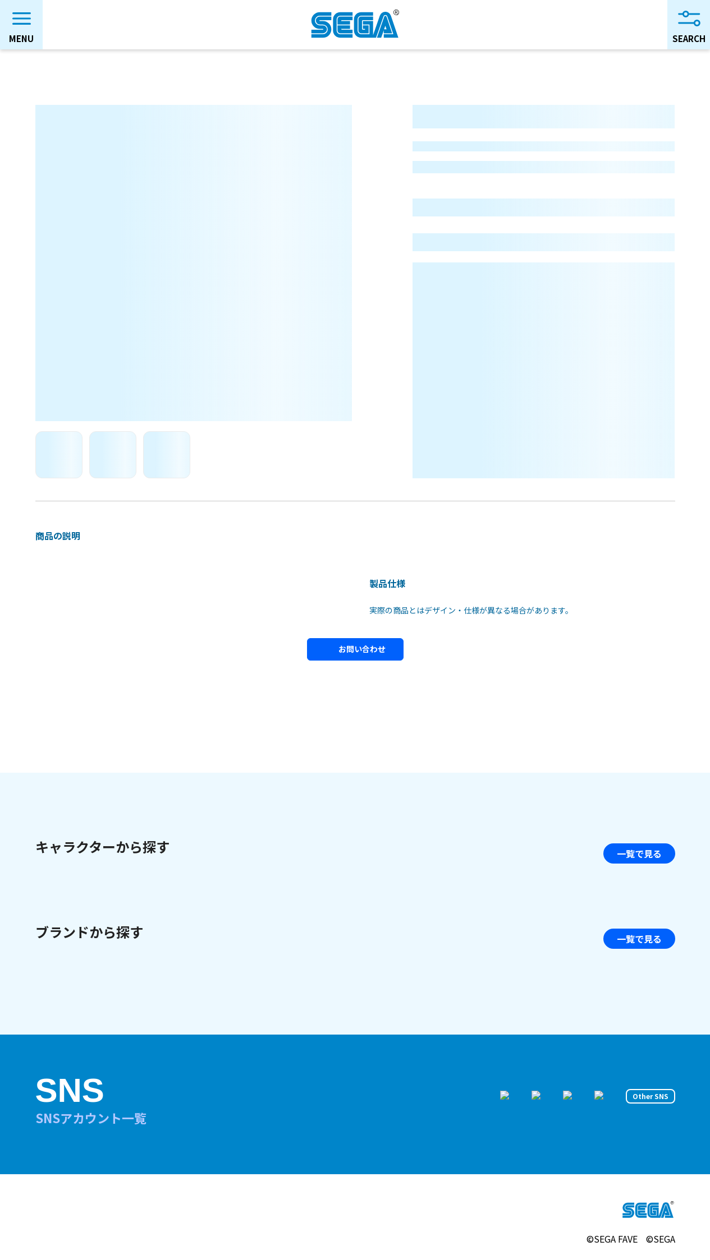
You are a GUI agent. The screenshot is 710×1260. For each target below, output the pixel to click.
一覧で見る (639, 853)
